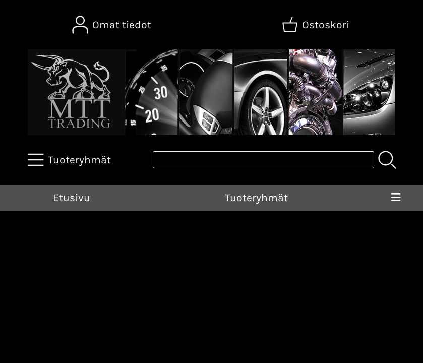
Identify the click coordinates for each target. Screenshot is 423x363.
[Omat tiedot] (112, 25)
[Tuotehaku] (263, 159)
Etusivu (71, 198)
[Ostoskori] (316, 25)
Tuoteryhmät (256, 198)
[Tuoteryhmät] (70, 160)
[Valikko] (396, 198)
